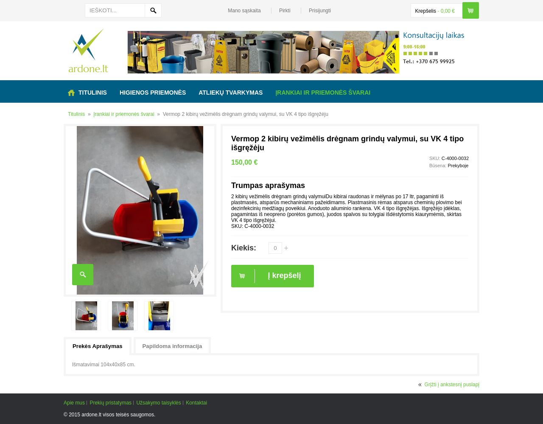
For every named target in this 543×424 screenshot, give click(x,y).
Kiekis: (243, 248)
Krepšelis (425, 11)
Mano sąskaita (244, 11)
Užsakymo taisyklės (158, 403)
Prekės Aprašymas (98, 346)
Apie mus (74, 403)
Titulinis (76, 114)
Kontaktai (196, 403)
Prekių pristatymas (111, 403)
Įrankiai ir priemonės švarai (123, 114)
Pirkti (285, 11)
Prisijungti (320, 11)
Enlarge (82, 274)
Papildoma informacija (172, 346)
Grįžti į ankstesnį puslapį (452, 384)
